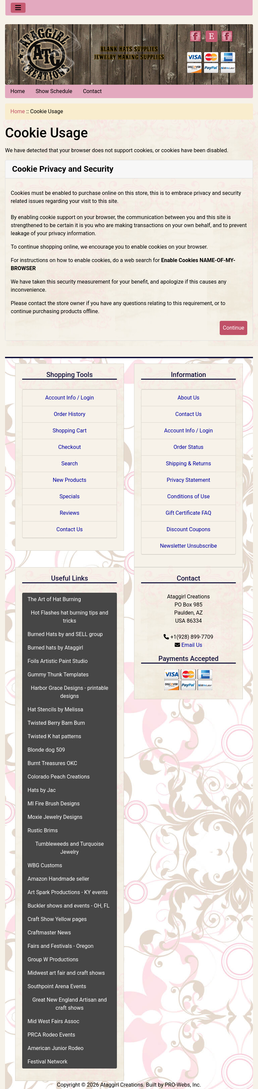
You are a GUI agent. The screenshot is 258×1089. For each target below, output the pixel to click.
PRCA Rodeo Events (51, 1035)
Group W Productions (53, 959)
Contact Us (69, 529)
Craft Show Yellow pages (57, 919)
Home (17, 91)
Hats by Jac (42, 790)
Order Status (189, 447)
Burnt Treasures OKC (52, 763)
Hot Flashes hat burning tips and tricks (69, 617)
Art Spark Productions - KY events (68, 892)
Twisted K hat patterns (54, 736)
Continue (233, 328)
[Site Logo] (46, 52)
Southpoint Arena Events (57, 986)
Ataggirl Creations (121, 1085)
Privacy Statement (188, 480)
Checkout (69, 447)
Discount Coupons (189, 529)
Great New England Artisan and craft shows (69, 1004)
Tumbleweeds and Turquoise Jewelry (69, 848)
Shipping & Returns (188, 463)
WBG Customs (45, 865)
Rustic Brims (43, 830)
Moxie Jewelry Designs (55, 817)
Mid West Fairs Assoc (53, 1021)
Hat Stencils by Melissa (55, 709)
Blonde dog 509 (46, 750)
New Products (69, 480)
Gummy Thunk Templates (58, 674)
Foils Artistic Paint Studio (58, 661)
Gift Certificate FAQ (188, 513)
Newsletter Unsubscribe (188, 546)
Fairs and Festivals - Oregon (60, 946)
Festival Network (48, 1061)
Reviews (70, 513)
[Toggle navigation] (18, 8)
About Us (188, 397)
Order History (69, 414)
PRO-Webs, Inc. (183, 1085)
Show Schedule (54, 91)
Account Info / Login (69, 397)
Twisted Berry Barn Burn (56, 723)
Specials (69, 496)
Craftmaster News (49, 932)
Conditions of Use (188, 496)
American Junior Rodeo (56, 1048)
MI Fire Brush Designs (54, 803)
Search (69, 463)
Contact (92, 91)
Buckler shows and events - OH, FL (69, 906)
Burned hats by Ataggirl (55, 647)
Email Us (191, 645)
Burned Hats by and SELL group (65, 634)
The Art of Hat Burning (54, 599)
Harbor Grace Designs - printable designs (70, 692)
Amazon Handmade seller (58, 879)
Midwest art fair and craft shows (66, 973)
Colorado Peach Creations (59, 776)
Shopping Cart (69, 430)
